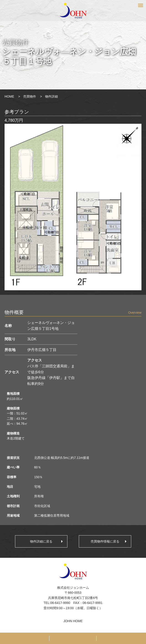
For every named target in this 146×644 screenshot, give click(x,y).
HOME (9, 96)
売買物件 (29, 96)
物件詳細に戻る (41, 541)
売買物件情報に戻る (105, 541)
